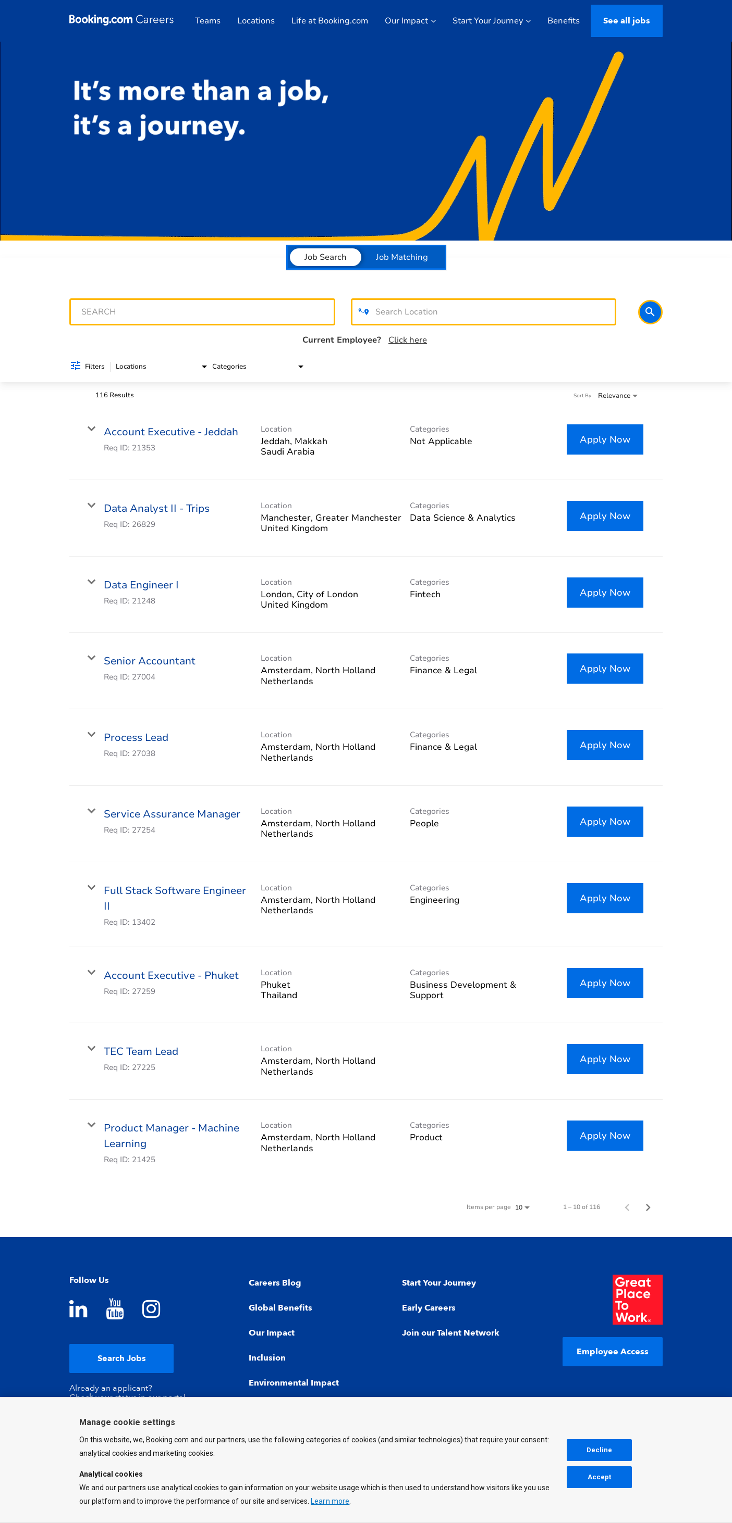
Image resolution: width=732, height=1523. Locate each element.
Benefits (563, 21)
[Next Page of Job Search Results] (648, 1207)
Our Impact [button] (410, 21)
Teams (208, 21)
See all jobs (626, 21)
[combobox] (202, 311)
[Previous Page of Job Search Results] (627, 1207)
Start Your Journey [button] (492, 21)
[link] (366, 442)
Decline (600, 1451)
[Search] (650, 312)
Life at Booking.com (329, 21)
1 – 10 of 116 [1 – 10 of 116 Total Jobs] (581, 1207)
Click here (407, 340)
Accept (600, 1478)
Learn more (330, 1502)
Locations (256, 21)
